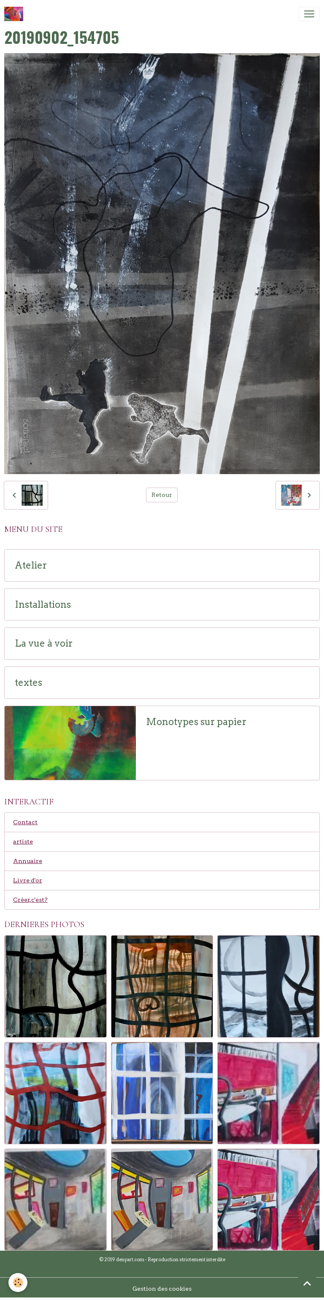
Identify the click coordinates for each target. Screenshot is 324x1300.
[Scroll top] (307, 1283)
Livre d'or (27, 880)
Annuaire (27, 861)
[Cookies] (17, 1282)
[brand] (15, 14)
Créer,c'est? (30, 899)
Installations (43, 604)
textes (28, 682)
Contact (25, 822)
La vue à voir (44, 643)
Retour (161, 494)
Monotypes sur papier (196, 722)
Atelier (31, 565)
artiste (23, 841)
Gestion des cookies (162, 1288)
